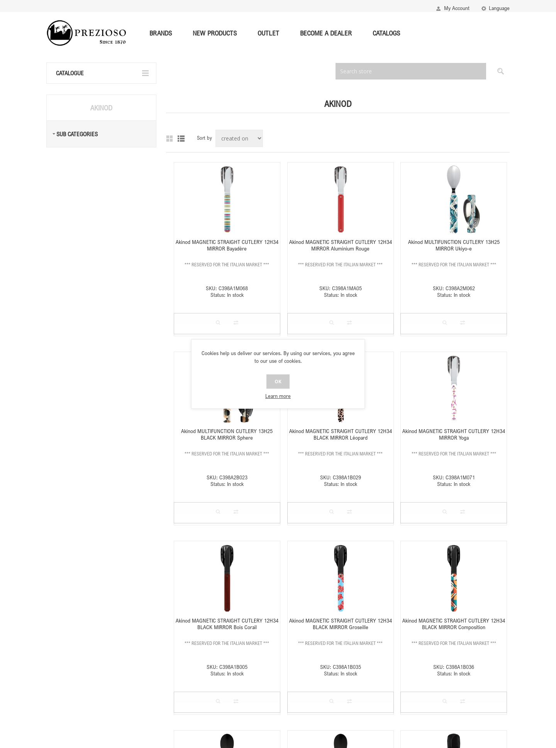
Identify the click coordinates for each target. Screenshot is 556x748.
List (181, 138)
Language (499, 8)
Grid (169, 138)
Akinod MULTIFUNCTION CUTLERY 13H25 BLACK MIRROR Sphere (227, 434)
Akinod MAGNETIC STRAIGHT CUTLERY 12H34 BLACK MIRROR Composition (453, 623)
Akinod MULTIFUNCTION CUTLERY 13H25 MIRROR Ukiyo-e (454, 245)
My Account (457, 8)
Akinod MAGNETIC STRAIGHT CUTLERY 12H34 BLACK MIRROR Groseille (340, 623)
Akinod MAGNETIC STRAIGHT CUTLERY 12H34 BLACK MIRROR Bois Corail (227, 623)
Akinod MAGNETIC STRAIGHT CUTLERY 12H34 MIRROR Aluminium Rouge (340, 245)
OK (278, 381)
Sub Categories (77, 133)
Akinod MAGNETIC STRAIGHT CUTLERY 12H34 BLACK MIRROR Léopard (340, 434)
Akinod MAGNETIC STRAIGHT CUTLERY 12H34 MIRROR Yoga (453, 434)
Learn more (278, 396)
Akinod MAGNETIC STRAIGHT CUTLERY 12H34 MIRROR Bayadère (227, 245)
